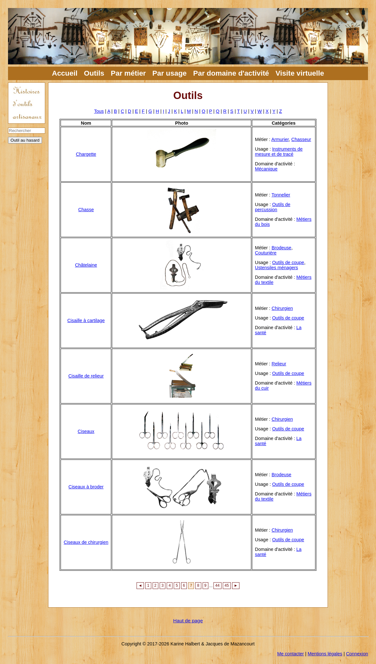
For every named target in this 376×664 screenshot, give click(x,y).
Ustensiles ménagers (276, 267)
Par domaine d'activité (231, 73)
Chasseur (301, 139)
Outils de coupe (288, 262)
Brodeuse (281, 247)
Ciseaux (86, 431)
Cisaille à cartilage (86, 320)
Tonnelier (281, 194)
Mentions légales (325, 653)
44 (217, 586)
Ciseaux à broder (86, 486)
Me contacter (290, 653)
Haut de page (188, 620)
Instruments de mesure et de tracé (279, 151)
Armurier (279, 139)
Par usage (169, 73)
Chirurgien (282, 308)
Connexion (357, 653)
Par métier (128, 73)
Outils (94, 73)
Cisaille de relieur (86, 375)
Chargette (86, 154)
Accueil (65, 73)
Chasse (86, 209)
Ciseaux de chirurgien (86, 542)
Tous (99, 111)
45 (227, 586)
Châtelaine (86, 265)
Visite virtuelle (300, 73)
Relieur (279, 363)
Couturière (265, 252)
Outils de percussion (272, 207)
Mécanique (266, 168)
